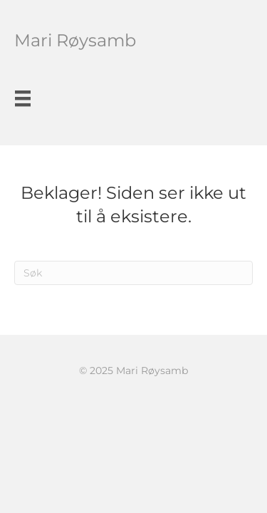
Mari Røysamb (75, 40)
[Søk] (133, 273)
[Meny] (23, 98)
